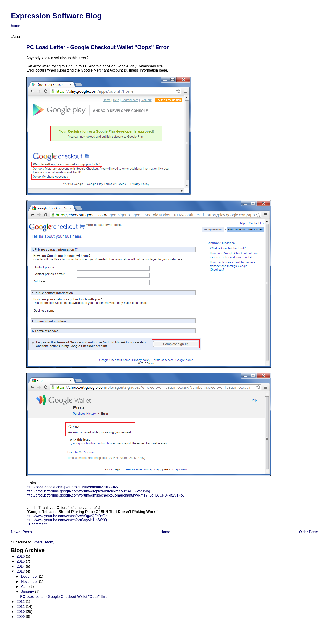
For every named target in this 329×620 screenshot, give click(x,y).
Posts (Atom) (43, 542)
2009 (21, 617)
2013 (21, 571)
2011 (21, 607)
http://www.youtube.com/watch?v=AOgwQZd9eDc (66, 516)
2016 (21, 556)
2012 (21, 602)
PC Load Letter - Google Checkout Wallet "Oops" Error (97, 47)
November (30, 581)
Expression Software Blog (56, 16)
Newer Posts (21, 532)
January (28, 591)
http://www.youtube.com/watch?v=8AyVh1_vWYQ (66, 520)
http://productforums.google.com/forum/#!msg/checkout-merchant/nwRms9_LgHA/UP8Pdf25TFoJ (105, 495)
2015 (21, 561)
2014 (21, 566)
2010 (21, 612)
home (15, 26)
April (25, 586)
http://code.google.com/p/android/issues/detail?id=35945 (72, 487)
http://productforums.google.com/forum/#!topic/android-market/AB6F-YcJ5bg (88, 491)
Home (165, 532)
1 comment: (38, 524)
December (30, 576)
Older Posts (308, 532)
